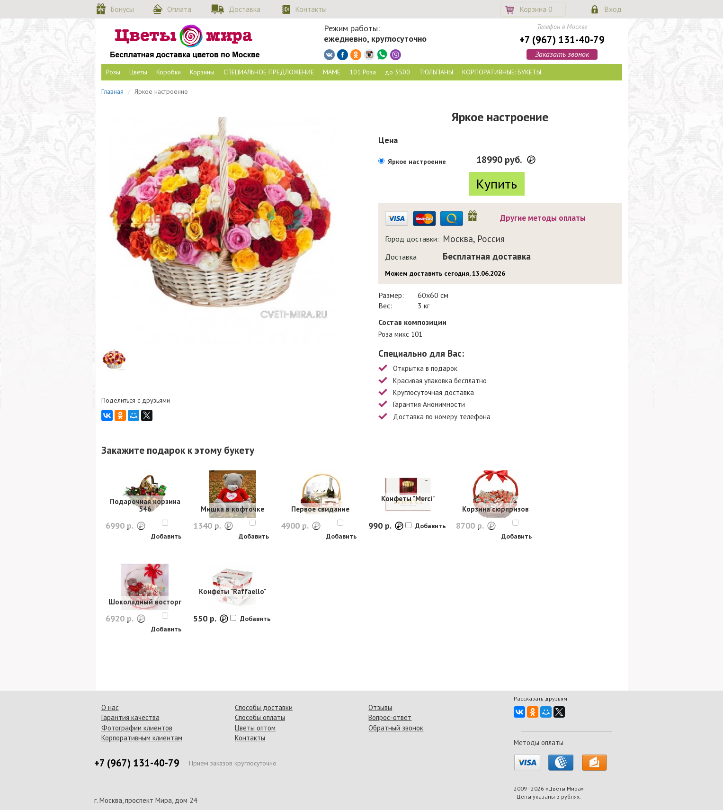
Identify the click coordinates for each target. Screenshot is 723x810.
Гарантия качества (130, 717)
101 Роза (362, 72)
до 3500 (397, 72)
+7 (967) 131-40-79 (562, 39)
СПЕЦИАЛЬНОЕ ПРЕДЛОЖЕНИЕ (268, 72)
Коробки (168, 72)
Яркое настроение (417, 161)
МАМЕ (331, 72)
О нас (110, 707)
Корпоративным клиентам (141, 737)
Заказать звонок (562, 54)
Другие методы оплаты (543, 218)
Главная (112, 91)
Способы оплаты (260, 717)
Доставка (244, 9)
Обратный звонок (395, 727)
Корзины (202, 72)
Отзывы (380, 707)
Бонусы (122, 9)
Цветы (138, 72)
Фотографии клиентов (136, 727)
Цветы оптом (255, 727)
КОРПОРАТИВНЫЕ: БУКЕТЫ (501, 72)
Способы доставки (264, 707)
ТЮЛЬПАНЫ (436, 72)
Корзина (536, 9)
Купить (496, 183)
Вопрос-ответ (389, 717)
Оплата (179, 9)
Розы (113, 72)
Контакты (311, 9)
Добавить (166, 536)
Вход (613, 9)
